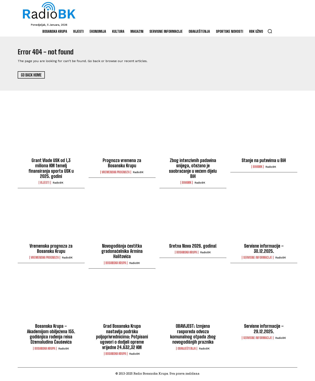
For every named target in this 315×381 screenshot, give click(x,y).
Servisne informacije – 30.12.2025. (264, 250)
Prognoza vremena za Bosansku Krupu (122, 164)
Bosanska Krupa (115, 264)
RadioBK (58, 184)
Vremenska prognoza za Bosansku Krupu (51, 250)
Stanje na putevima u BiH (264, 162)
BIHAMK (186, 184)
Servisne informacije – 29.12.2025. (264, 330)
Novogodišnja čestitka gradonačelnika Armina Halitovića (122, 253)
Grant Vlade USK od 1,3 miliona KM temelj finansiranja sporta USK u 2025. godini (51, 170)
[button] (270, 31)
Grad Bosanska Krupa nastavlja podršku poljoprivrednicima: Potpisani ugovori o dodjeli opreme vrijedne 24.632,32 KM (122, 338)
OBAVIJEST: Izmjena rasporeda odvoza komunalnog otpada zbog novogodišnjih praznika (193, 335)
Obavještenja (187, 350)
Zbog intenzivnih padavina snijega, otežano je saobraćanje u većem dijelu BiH (193, 170)
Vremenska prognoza (116, 173)
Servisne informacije (257, 259)
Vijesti (44, 184)
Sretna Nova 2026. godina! (193, 247)
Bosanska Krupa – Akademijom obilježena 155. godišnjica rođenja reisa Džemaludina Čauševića (51, 335)
